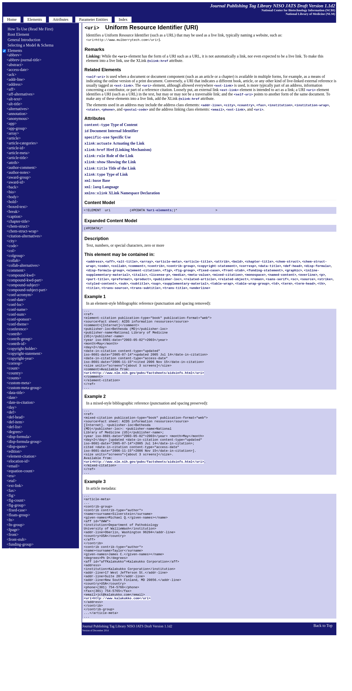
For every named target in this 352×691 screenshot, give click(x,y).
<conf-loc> (15, 304)
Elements (15, 50)
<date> (12, 397)
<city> (12, 241)
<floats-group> (18, 515)
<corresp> (14, 363)
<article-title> (17, 158)
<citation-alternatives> (24, 236)
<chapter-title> (18, 221)
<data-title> (16, 393)
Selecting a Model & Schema (28, 45)
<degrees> (15, 432)
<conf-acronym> (20, 295)
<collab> (14, 260)
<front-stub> (16, 539)
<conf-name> (17, 309)
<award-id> (16, 182)
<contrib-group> (20, 339)
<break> (13, 211)
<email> (13, 466)
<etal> (12, 481)
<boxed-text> (17, 207)
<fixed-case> (17, 510)
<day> (12, 407)
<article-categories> (22, 143)
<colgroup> (16, 255)
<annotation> (17, 114)
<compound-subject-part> (27, 290)
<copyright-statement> (24, 353)
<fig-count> (16, 500)
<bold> (12, 202)
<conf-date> (16, 300)
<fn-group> (16, 525)
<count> (13, 368)
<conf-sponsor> (19, 319)
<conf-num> (16, 314)
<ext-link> (15, 486)
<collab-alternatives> (23, 265)
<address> (15, 84)
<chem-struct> (18, 226)
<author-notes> (19, 172)
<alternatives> (18, 109)
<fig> (11, 495)
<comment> (16, 270)
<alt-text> (14, 99)
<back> (12, 187)
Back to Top (322, 681)
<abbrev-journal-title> (24, 60)
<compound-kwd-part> (25, 280)
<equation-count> (20, 471)
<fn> (10, 520)
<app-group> (17, 128)
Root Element (16, 34)
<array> (13, 133)
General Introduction (21, 40)
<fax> (11, 490)
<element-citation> (21, 456)
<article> (14, 138)
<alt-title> (14, 104)
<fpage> (13, 530)
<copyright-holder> (22, 348)
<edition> (14, 451)
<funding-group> (20, 544)
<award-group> (19, 177)
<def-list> (14, 427)
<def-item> (15, 422)
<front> (13, 534)
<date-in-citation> (21, 402)
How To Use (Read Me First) (28, 29)
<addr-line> (16, 79)
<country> (15, 373)
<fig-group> (16, 505)
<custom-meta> (19, 383)
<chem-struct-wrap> (23, 231)
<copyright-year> (20, 358)
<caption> (14, 216)
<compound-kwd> (21, 275)
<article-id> (16, 148)
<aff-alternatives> (21, 94)
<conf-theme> (18, 324)
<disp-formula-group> (24, 441)
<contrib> (14, 334)
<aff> (11, 89)
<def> (11, 412)
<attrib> (13, 163)
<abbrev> (14, 55)
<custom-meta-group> (24, 388)
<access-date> (18, 70)
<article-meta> (18, 153)
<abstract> (15, 65)
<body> (13, 197)
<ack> (11, 74)
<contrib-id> (16, 344)
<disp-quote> (17, 446)
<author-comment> (22, 167)
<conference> (17, 329)
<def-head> (16, 417)
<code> (12, 246)
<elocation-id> (18, 461)
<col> (11, 251)
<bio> (11, 192)
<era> (11, 476)
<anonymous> (18, 118)
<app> (12, 123)
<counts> (14, 378)
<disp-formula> (19, 437)
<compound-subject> (23, 285)
